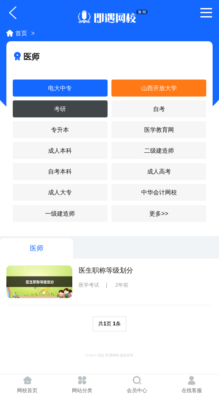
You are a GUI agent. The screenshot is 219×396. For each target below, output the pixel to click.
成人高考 (159, 171)
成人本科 (60, 150)
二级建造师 (159, 150)
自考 (159, 108)
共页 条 (109, 324)
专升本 (60, 129)
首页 (21, 33)
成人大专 (60, 192)
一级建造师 (60, 213)
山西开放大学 (159, 88)
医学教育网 (159, 129)
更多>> (158, 213)
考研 (60, 108)
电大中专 (60, 88)
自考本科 (60, 171)
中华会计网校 (159, 192)
